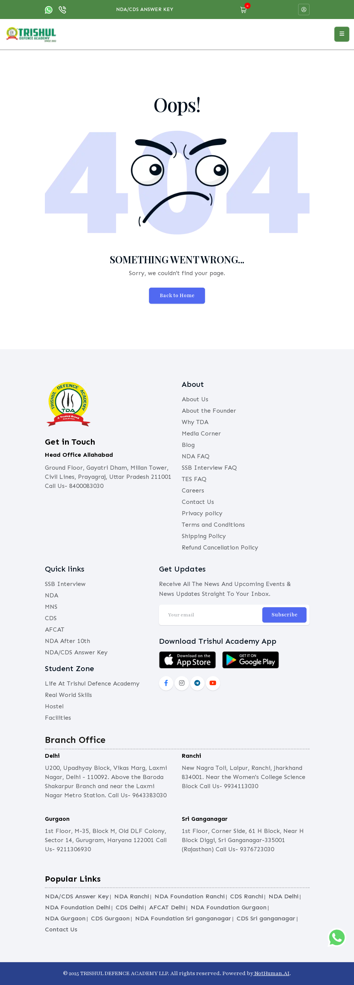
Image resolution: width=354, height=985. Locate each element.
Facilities (58, 717)
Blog (188, 444)
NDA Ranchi (131, 896)
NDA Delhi (283, 896)
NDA (51, 595)
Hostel (54, 706)
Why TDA (195, 422)
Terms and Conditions (213, 524)
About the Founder (209, 410)
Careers (193, 490)
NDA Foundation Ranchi (189, 896)
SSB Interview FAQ (209, 467)
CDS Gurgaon (110, 918)
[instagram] (182, 683)
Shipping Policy (204, 536)
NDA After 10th (67, 641)
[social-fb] (166, 683)
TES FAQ (194, 479)
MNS (51, 606)
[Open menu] (341, 34)
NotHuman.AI (271, 973)
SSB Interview (65, 584)
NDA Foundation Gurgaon (228, 907)
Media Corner (201, 433)
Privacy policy (202, 513)
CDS (51, 618)
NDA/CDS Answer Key (144, 9)
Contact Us (198, 501)
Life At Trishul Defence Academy (92, 683)
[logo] (31, 34)
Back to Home (177, 295)
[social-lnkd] (197, 683)
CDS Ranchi (246, 896)
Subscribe (284, 614)
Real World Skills (68, 694)
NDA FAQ (196, 456)
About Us (195, 399)
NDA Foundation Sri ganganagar (183, 918)
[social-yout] (213, 683)
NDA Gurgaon (65, 918)
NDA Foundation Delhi (77, 907)
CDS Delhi (130, 907)
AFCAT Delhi (167, 907)
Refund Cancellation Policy (220, 547)
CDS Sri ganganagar (266, 918)
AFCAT (54, 629)
